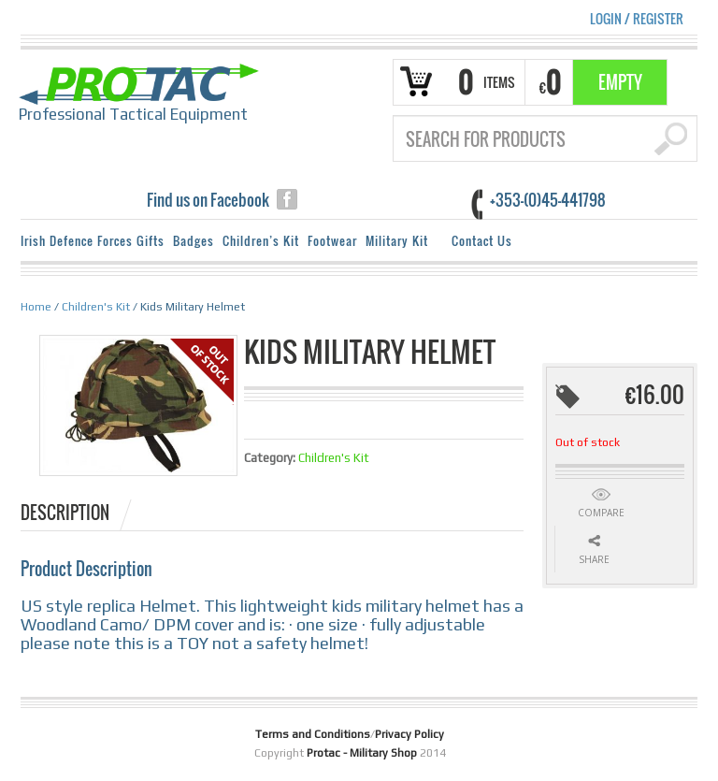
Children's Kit (96, 306)
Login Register (636, 18)
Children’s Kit (261, 241)
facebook (287, 199)
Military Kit (399, 243)
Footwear (332, 241)
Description (65, 512)
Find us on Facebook (208, 199)
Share (594, 559)
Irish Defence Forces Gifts (93, 241)
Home (36, 306)
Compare (601, 512)
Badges (193, 241)
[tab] (78, 512)
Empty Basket (620, 88)
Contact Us (482, 241)
